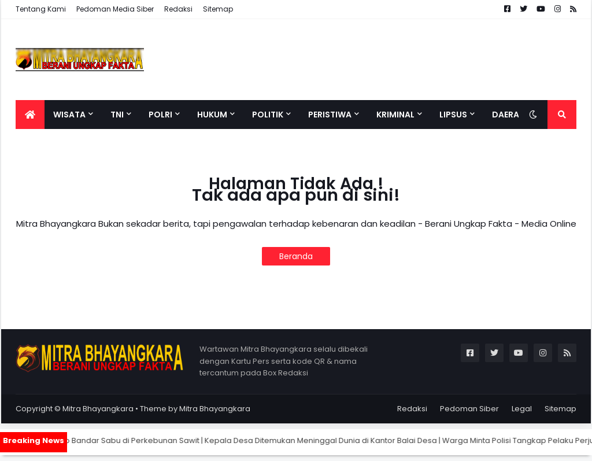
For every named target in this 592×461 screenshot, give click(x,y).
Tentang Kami (41, 9)
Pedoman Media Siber (115, 9)
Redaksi (178, 9)
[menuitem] (30, 114)
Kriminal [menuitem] (395, 114)
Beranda (296, 256)
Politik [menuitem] (267, 114)
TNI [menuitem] (117, 114)
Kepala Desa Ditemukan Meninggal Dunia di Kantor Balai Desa (330, 440)
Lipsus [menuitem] (453, 114)
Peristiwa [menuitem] (330, 114)
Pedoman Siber (469, 408)
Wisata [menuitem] (69, 114)
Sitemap (218, 9)
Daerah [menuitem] (508, 114)
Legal (522, 408)
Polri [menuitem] (160, 114)
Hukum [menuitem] (212, 114)
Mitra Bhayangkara (98, 408)
